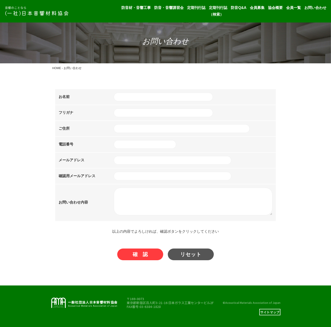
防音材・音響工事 (136, 8)
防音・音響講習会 (169, 8)
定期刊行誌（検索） (218, 11)
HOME (56, 68)
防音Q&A (238, 8)
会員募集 (257, 8)
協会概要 (275, 8)
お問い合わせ (315, 8)
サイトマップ (270, 312)
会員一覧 (293, 8)
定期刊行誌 (196, 8)
